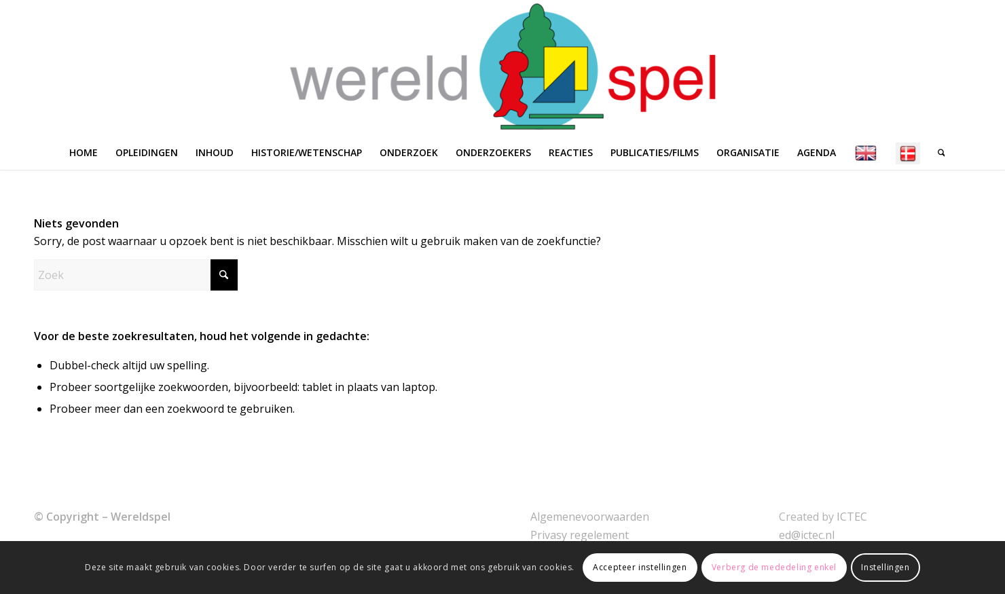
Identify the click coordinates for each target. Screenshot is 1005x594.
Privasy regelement (579, 534)
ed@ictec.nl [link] (807, 534)
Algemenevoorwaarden (589, 516)
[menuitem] (83, 153)
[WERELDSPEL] (502, 68)
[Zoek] (937, 153)
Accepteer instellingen (640, 567)
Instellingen (885, 567)
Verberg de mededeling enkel (774, 567)
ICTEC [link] (852, 516)
